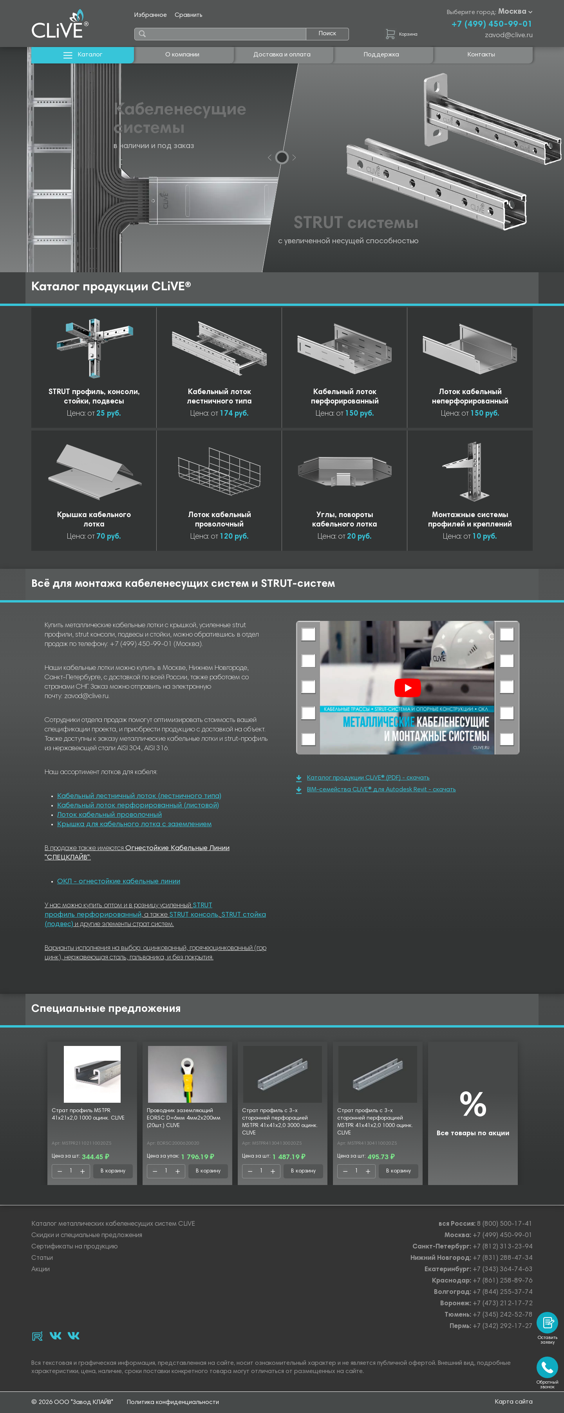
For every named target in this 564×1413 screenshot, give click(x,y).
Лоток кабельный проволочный (109, 815)
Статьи (42, 1258)
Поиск (327, 34)
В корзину (113, 1171)
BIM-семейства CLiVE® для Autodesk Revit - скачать (376, 790)
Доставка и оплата (282, 55)
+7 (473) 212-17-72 (503, 1304)
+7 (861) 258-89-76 (503, 1281)
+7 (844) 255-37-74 (503, 1292)
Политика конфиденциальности (173, 1402)
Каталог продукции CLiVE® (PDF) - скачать (363, 778)
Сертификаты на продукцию (74, 1247)
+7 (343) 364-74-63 (503, 1269)
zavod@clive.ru (509, 35)
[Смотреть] (407, 687)
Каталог (82, 55)
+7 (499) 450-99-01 (492, 24)
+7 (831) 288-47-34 (503, 1258)
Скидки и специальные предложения (86, 1235)
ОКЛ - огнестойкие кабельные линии (118, 881)
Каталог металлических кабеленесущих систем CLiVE (113, 1224)
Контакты (481, 55)
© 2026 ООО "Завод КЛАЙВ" (72, 1402)
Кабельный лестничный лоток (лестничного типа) (139, 796)
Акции (40, 1269)
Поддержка (381, 55)
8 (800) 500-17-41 (505, 1224)
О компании (182, 55)
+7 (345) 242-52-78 (503, 1315)
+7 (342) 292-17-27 (503, 1326)
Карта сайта (514, 1402)
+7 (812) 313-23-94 (503, 1247)
